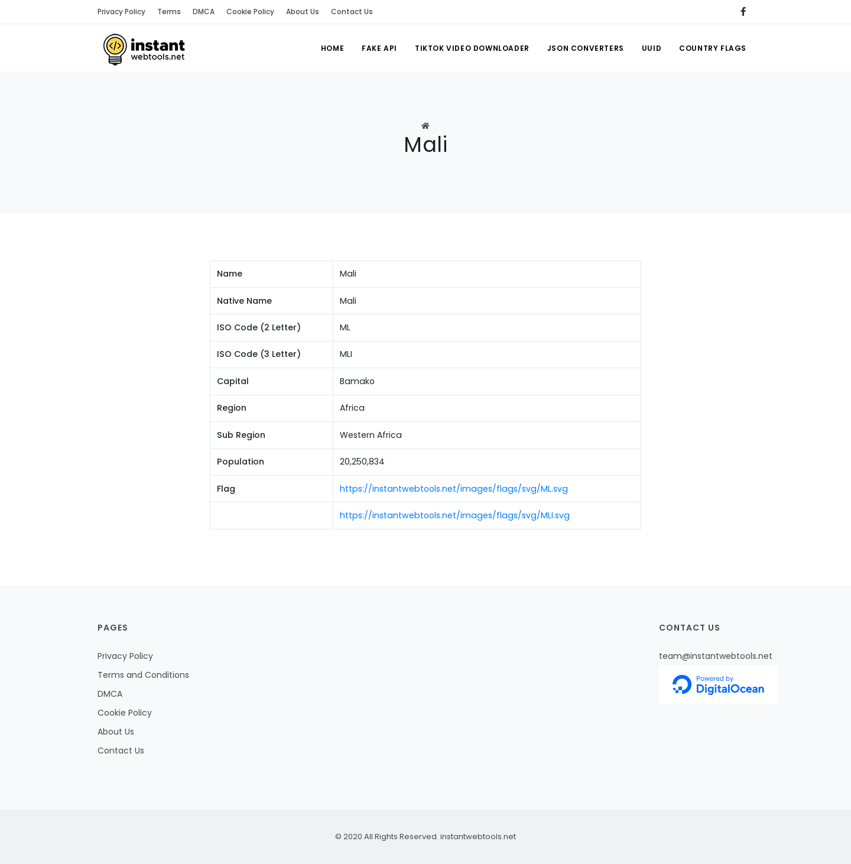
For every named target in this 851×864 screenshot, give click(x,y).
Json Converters (585, 48)
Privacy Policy (121, 12)
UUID (651, 48)
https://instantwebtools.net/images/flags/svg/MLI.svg (455, 515)
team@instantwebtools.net (715, 656)
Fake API (379, 48)
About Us (302, 12)
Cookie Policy (250, 12)
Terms (169, 12)
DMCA (204, 12)
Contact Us (352, 12)
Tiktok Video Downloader (472, 48)
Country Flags (712, 48)
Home (332, 48)
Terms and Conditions (143, 675)
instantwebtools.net (477, 836)
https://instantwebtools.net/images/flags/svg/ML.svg (454, 489)
